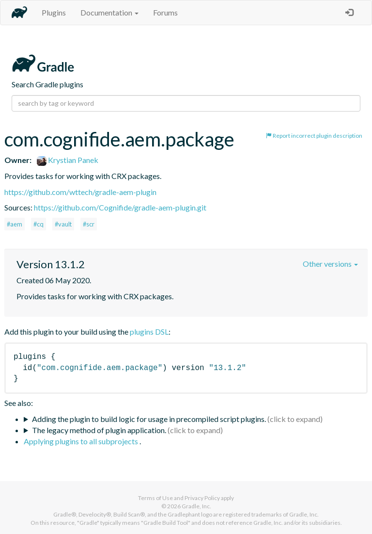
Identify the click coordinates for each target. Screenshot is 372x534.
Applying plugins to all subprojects (82, 441)
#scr (88, 224)
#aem (14, 224)
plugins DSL (149, 331)
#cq (38, 224)
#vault (63, 224)
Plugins (54, 12)
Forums (165, 12)
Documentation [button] (109, 12)
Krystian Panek (67, 159)
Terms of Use (155, 498)
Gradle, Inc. (196, 506)
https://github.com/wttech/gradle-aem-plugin (80, 191)
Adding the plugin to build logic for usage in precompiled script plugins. (149, 418)
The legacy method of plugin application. (99, 430)
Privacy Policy (202, 498)
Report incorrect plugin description (314, 135)
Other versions (330, 263)
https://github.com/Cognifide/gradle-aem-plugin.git (120, 207)
